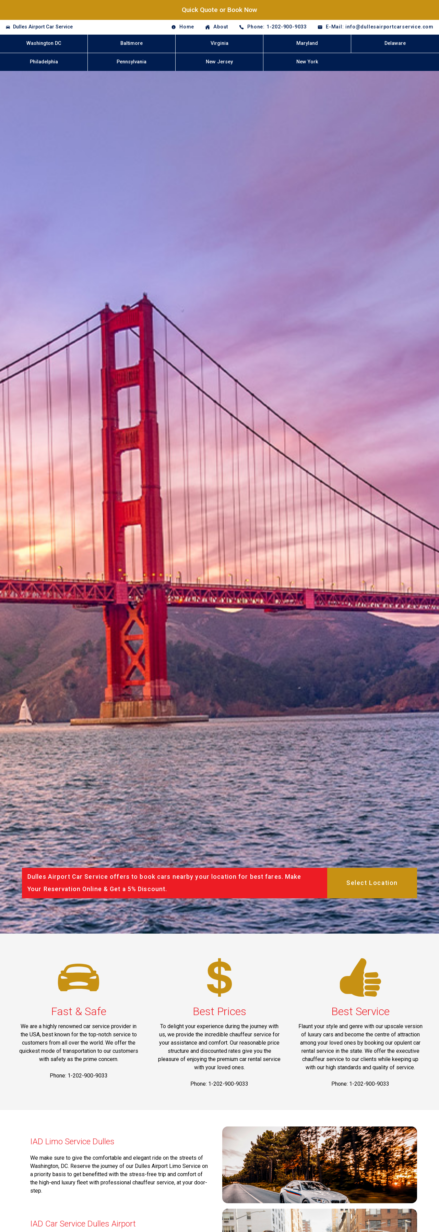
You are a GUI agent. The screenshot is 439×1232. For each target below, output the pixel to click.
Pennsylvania (131, 62)
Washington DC (43, 43)
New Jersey (219, 62)
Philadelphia (44, 62)
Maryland (307, 43)
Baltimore (131, 43)
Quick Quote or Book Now (219, 10)
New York (307, 62)
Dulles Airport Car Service (43, 27)
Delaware (395, 43)
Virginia (219, 43)
